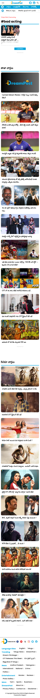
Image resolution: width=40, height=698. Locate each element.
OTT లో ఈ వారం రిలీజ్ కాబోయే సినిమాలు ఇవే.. (16, 290)
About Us (19, 685)
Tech (12, 682)
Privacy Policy (8, 688)
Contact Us (20, 688)
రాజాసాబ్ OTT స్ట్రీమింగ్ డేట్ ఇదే (11, 414)
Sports (18, 682)
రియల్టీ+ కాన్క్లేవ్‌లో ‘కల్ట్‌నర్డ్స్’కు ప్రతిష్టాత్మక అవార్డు (17, 236)
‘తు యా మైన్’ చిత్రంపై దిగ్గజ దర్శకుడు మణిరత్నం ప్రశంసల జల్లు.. (19, 209)
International (8, 668)
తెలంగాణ (26, 6)
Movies (21, 675)
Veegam (23, 695)
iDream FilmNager (10, 655)
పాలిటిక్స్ (34, 6)
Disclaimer (32, 688)
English (22, 648)
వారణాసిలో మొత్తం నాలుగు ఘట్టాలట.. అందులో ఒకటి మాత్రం (20, 466)
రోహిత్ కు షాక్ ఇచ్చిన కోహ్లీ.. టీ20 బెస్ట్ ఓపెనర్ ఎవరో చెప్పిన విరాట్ (20, 126)
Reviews (30, 675)
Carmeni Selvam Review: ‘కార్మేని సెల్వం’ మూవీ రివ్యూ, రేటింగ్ (20, 96)
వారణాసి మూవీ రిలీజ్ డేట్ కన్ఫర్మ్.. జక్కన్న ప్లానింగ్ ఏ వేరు (19, 388)
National (19, 668)
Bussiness (28, 682)
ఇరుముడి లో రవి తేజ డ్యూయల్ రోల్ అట (14, 342)
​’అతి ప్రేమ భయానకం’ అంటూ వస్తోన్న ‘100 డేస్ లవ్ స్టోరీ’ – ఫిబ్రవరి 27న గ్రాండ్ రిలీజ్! (20, 263)
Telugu (30, 648)
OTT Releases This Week (12, 658)
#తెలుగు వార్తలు (10, 11)
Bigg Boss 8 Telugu (10, 662)
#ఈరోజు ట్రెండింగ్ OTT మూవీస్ (27, 11)
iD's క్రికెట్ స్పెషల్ (29, 658)
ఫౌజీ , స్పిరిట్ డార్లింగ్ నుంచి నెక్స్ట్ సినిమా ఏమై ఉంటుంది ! (19, 517)
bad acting (12, 17)
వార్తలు (8, 6)
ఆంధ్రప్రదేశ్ (16, 6)
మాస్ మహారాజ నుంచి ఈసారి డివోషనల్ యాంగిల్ (16, 569)
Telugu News (5, 17)
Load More (20, 48)
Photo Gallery (8, 678)
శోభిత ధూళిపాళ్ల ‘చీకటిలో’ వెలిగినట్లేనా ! (13, 595)
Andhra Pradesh (16, 665)
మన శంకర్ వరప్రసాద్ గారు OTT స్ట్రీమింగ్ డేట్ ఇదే (17, 316)
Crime (27, 668)
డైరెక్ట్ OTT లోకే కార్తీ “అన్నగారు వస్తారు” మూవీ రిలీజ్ (18, 492)
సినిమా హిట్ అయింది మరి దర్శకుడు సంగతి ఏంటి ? (17, 440)
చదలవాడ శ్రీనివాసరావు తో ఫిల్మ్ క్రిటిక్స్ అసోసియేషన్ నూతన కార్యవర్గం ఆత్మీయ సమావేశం (19, 181)
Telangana (30, 665)
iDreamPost (30, 652)
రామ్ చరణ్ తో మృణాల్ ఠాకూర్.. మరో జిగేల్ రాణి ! (17, 620)
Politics (5, 672)
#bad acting (11, 21)
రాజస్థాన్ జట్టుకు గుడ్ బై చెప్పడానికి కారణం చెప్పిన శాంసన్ (19, 153)
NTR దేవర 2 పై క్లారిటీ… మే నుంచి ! (13, 543)
